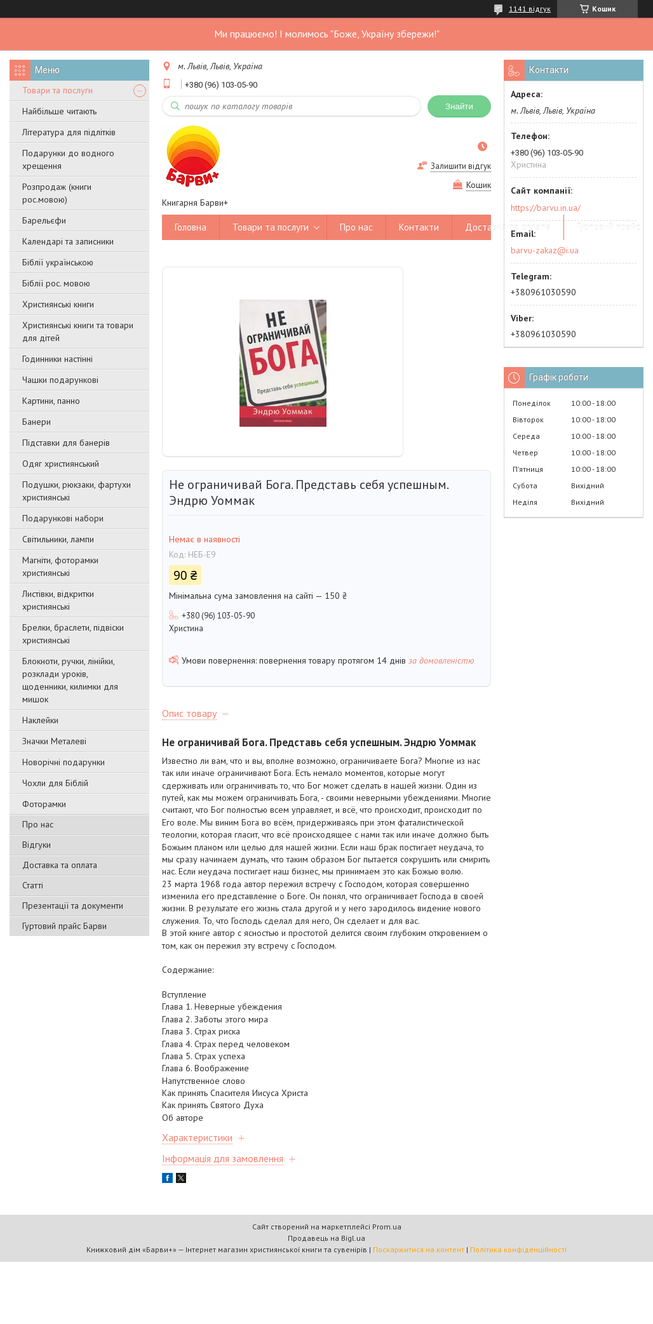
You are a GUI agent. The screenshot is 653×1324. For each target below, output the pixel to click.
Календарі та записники (68, 241)
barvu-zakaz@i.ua (545, 250)
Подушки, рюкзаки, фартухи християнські (76, 491)
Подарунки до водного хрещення (68, 159)
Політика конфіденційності (518, 1249)
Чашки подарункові (60, 379)
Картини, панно (51, 400)
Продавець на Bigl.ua (326, 1238)
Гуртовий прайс (608, 227)
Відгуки (36, 844)
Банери (36, 421)
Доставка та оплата (59, 865)
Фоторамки (44, 804)
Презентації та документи (72, 905)
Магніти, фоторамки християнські (60, 566)
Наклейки (40, 720)
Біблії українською (57, 262)
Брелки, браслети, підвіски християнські (73, 634)
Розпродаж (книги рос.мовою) (56, 193)
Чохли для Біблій (55, 783)
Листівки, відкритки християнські (58, 600)
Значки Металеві (54, 741)
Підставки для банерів (66, 442)
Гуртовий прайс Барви (64, 926)
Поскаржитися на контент (418, 1249)
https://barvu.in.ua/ (546, 207)
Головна (190, 227)
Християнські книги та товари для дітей (77, 331)
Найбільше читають (59, 111)
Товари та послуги (57, 90)
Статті (32, 885)
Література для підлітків (69, 132)
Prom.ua (386, 1226)
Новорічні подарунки (63, 762)
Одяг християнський (60, 463)
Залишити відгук (461, 166)
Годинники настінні (57, 358)
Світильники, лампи (58, 539)
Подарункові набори (63, 518)
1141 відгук (530, 8)
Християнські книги (58, 304)
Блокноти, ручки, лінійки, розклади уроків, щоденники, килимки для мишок (70, 680)
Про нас (37, 824)
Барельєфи (44, 220)
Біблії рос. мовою (56, 283)
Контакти (419, 227)
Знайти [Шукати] (459, 106)
